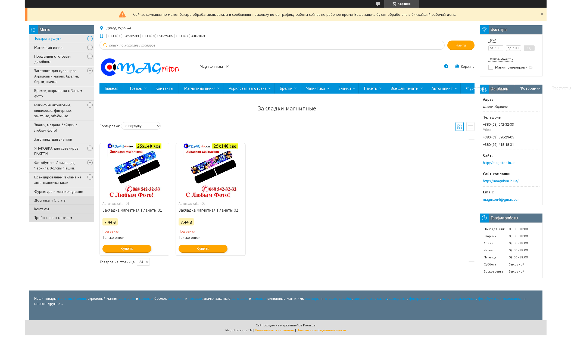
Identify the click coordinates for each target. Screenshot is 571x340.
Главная (111, 88)
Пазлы (503, 88)
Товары (135, 88)
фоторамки (398, 298)
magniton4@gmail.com (501, 199)
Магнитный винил (48, 47)
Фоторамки (530, 88)
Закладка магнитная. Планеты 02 (208, 210)
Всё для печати (404, 88)
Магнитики (315, 88)
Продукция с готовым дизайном (52, 59)
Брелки (286, 88)
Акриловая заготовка (248, 88)
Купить (127, 248)
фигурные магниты (424, 298)
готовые (146, 298)
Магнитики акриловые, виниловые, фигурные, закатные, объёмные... (52, 110)
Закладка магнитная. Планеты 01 (132, 210)
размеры (312, 298)
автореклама (365, 298)
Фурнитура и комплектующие (58, 191)
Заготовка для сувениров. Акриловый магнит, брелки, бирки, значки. (56, 76)
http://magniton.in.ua (499, 162)
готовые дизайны (338, 298)
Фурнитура (476, 88)
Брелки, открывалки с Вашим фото (58, 93)
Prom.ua (309, 325)
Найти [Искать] (460, 45)
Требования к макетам (53, 217)
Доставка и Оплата (49, 200)
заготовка (127, 298)
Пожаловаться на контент (274, 330)
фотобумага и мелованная (500, 298)
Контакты (41, 208)
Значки (344, 88)
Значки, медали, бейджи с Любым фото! (55, 127)
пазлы (382, 298)
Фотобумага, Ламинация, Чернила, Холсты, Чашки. (54, 165)
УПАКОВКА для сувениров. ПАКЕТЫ (56, 151)
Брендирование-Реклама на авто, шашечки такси (57, 180)
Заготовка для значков (53, 139)
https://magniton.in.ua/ (501, 180)
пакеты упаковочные (459, 298)
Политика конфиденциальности (321, 330)
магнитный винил (72, 298)
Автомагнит (442, 88)
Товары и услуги (47, 38)
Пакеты (370, 88)
